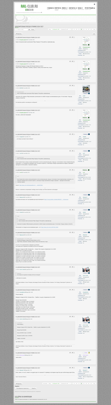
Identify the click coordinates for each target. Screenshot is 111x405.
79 (74, 29)
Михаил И (22, 197)
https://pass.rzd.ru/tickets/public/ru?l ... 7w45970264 (31, 185)
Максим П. (22, 370)
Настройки (45, 383)
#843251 (18, 63)
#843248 (18, 39)
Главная (50, 8)
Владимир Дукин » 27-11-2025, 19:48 (24, 238)
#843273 (18, 197)
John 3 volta (22, 269)
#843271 (18, 153)
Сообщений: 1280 (55, 29)
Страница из (64, 29)
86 (91, 29)
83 (83, 29)
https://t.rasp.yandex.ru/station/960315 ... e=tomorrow (56, 199)
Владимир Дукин (23, 39)
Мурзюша (22, 234)
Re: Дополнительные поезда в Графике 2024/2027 (28, 37)
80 (76, 29)
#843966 (18, 355)
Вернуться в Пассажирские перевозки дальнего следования (28, 391)
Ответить (19, 33)
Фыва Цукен (22, 355)
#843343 (18, 234)
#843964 (18, 292)
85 (88, 29)
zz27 (21, 153)
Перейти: (17, 386)
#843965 (18, 319)
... (71, 29)
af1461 (21, 212)
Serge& (21, 136)
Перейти (34, 388)
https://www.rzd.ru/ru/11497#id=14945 (49, 227)
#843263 (18, 136)
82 (81, 29)
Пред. (50, 29)
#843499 (18, 269)
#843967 (18, 370)
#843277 (18, 212)
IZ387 (21, 88)
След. (94, 29)
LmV (20, 172)
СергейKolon (22, 292)
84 (86, 29)
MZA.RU (29, 9)
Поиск (32, 29)
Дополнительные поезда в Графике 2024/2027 (29, 27)
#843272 (18, 172)
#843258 (18, 88)
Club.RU (29, 6)
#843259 (18, 112)
